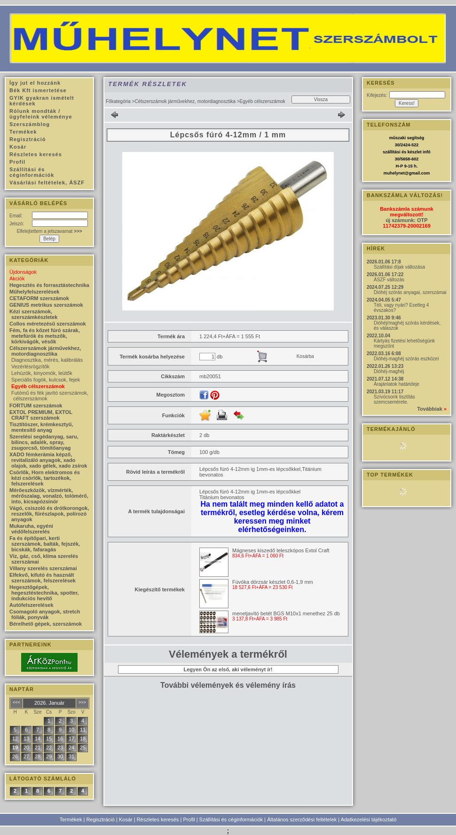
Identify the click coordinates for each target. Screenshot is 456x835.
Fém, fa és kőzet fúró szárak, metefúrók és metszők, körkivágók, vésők (44, 335)
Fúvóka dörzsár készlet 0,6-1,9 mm (272, 582)
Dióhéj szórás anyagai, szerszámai (410, 292)
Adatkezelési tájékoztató (369, 819)
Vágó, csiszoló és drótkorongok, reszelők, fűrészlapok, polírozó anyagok (49, 513)
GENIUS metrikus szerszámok (46, 305)
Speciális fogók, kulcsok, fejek (45, 379)
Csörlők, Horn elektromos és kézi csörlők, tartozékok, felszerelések (44, 477)
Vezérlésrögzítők (30, 366)
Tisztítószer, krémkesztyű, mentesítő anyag (41, 427)
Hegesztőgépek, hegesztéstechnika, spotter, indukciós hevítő (44, 592)
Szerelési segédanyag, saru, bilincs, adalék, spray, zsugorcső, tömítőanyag (44, 442)
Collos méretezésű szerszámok (47, 323)
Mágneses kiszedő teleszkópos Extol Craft (281, 550)
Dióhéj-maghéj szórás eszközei (406, 358)
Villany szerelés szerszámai (43, 568)
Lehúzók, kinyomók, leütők (41, 373)
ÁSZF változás (389, 279)
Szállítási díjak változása (399, 267)
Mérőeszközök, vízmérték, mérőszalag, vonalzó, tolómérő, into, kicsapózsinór (48, 495)
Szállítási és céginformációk (231, 819)
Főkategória (118, 101)
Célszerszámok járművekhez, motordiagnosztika (185, 101)
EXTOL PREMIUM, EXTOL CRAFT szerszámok (40, 415)
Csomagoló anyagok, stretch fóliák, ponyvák (44, 614)
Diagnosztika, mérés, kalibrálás (47, 360)
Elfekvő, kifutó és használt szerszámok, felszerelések (42, 577)
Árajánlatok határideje (396, 384)
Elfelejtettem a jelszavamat (49, 231)
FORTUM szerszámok (35, 405)
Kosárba (305, 356)
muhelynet (394, 173)
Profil (189, 819)
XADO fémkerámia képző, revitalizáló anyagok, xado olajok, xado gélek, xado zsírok (48, 460)
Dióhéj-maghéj (389, 371)
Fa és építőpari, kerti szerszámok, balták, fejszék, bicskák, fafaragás (44, 543)
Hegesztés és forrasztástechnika (49, 285)
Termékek (71, 819)
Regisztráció (100, 819)
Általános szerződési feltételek (302, 819)
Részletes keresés (158, 819)
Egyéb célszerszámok (38, 386)
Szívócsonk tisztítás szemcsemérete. (394, 399)
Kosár (126, 819)
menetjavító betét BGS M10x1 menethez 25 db (286, 613)
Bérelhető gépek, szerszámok (45, 624)
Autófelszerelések (31, 605)
